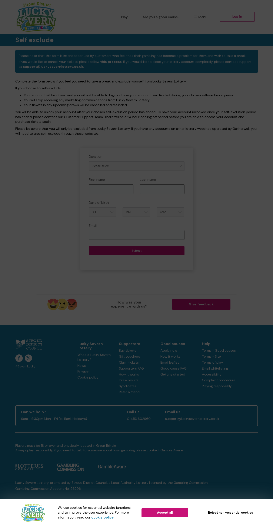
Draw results (129, 380)
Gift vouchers (129, 356)
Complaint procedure (218, 380)
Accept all (165, 512)
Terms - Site (211, 356)
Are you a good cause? (161, 17)
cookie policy (102, 517)
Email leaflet (169, 362)
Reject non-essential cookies (230, 512)
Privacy (83, 371)
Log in (237, 16)
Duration (95, 156)
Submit (136, 251)
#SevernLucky (25, 366)
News (81, 365)
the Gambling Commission (187, 482)
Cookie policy (88, 377)
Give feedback (201, 304)
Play (124, 17)
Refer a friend (129, 392)
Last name (148, 179)
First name (97, 179)
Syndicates (127, 386)
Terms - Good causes (219, 350)
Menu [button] (200, 17)
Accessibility (212, 374)
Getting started (172, 374)
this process (111, 61)
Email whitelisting (215, 368)
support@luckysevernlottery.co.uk (53, 66)
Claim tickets (129, 362)
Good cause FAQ (173, 368)
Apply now (168, 350)
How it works (129, 374)
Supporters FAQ (131, 368)
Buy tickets (127, 350)
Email (93, 225)
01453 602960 (139, 418)
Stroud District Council (89, 482)
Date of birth (99, 202)
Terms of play (212, 362)
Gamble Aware (171, 450)
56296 (75, 488)
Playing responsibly (217, 386)
